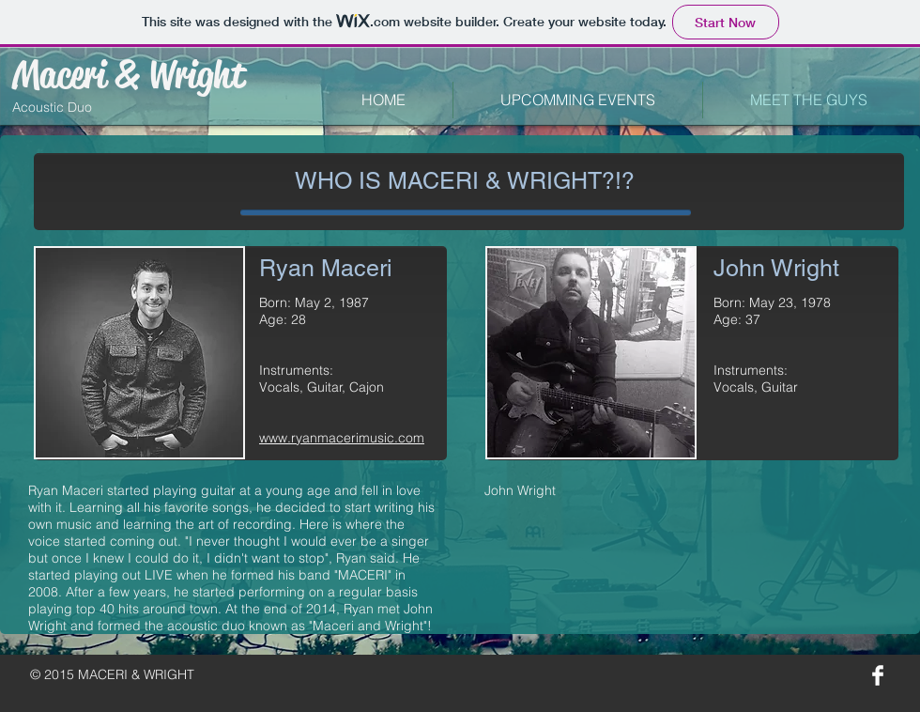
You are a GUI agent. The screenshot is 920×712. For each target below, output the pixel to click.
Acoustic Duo (52, 107)
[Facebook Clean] (877, 675)
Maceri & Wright (128, 75)
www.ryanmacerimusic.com (341, 437)
